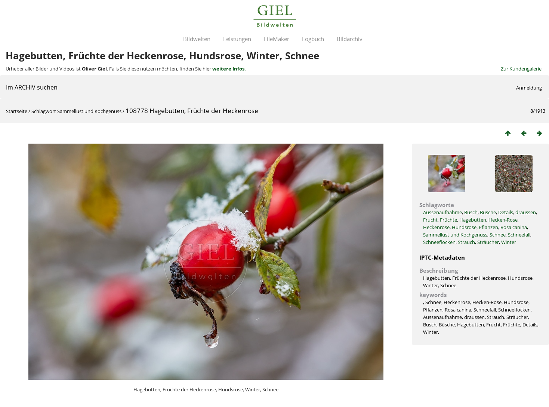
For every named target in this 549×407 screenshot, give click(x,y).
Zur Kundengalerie (521, 68)
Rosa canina (513, 227)
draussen (525, 212)
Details (505, 212)
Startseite (16, 111)
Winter (508, 242)
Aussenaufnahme (442, 212)
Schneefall (519, 234)
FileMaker (276, 39)
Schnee (498, 234)
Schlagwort (43, 111)
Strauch (466, 242)
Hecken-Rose (503, 219)
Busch (471, 212)
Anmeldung (529, 87)
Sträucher (488, 242)
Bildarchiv (350, 39)
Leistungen (237, 39)
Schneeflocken (439, 242)
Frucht (430, 219)
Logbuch (313, 39)
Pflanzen (488, 227)
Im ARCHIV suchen (32, 87)
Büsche (488, 212)
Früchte (448, 219)
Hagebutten (472, 219)
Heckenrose (436, 227)
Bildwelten (196, 39)
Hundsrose (464, 227)
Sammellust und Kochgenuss (89, 111)
